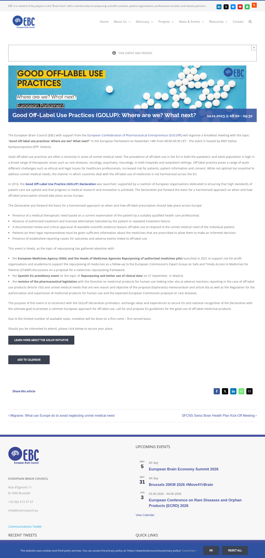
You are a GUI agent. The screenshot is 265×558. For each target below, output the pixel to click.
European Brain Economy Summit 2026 (183, 469)
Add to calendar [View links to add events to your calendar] (29, 360)
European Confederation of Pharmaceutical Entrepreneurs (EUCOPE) (134, 135)
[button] (250, 21)
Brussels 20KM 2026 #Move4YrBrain (181, 485)
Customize (189, 550)
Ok (211, 550)
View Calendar (145, 515)
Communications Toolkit (25, 526)
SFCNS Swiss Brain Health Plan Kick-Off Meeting (218, 415)
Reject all (235, 550)
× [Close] (254, 47)
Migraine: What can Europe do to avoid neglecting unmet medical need (62, 415)
